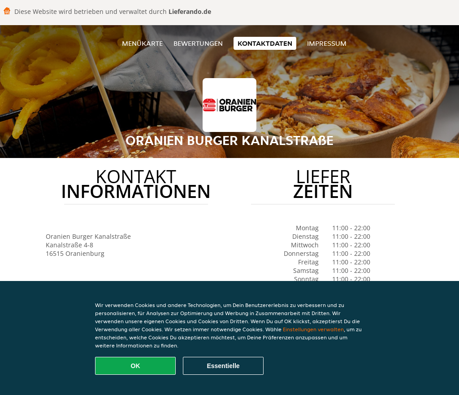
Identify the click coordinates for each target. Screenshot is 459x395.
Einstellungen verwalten (313, 329)
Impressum (326, 43)
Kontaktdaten (265, 43)
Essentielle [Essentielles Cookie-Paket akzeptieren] (223, 365)
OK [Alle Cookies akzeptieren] (135, 365)
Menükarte (142, 43)
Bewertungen (198, 43)
